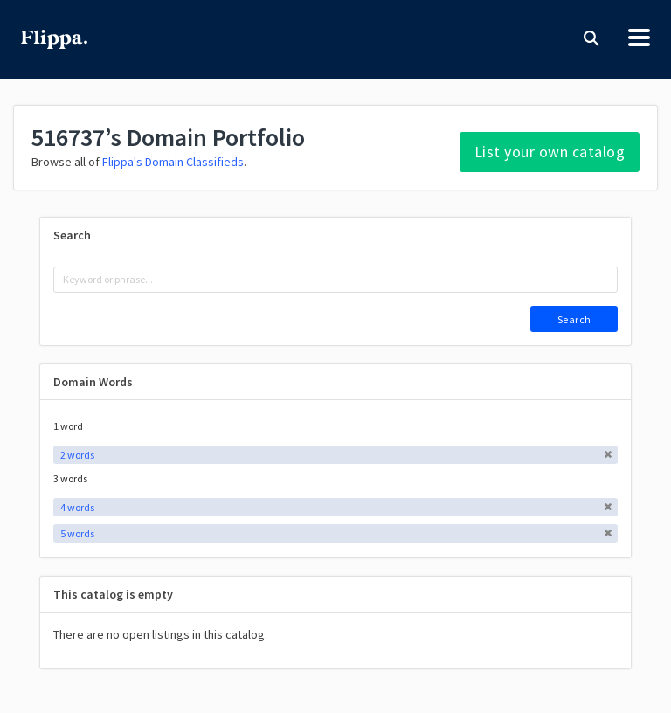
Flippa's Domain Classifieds (173, 162)
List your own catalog (550, 152)
